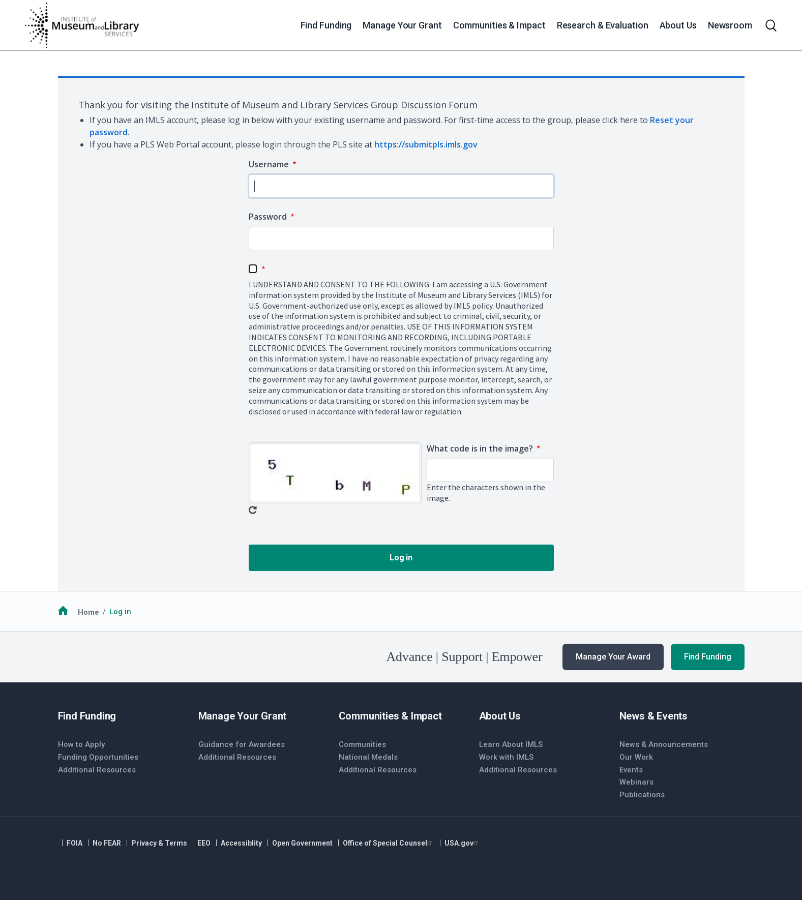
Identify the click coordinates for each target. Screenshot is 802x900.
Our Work (636, 757)
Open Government (302, 843)
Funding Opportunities (98, 757)
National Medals (368, 757)
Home (88, 611)
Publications (642, 794)
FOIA (74, 843)
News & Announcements (663, 744)
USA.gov (462, 843)
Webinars (636, 782)
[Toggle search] (771, 25)
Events (631, 769)
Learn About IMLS (511, 744)
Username (270, 164)
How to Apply (81, 744)
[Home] (81, 25)
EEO (204, 843)
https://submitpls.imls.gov (426, 144)
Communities (362, 744)
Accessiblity (241, 843)
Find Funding (707, 657)
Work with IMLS (506, 757)
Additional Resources (97, 769)
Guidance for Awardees (241, 744)
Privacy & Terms (159, 843)
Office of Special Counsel (388, 843)
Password (269, 216)
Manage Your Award (613, 657)
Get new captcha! (253, 510)
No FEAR (107, 843)
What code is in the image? (481, 448)
